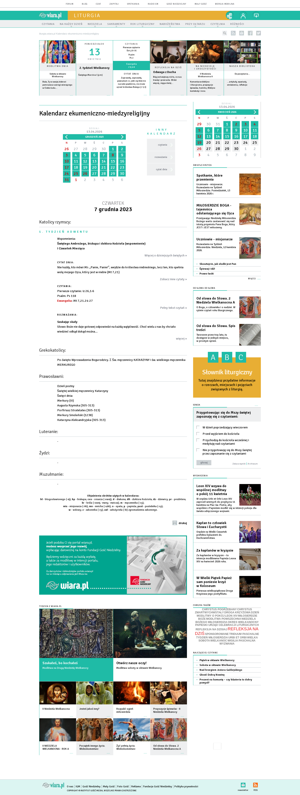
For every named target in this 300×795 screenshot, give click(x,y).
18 (76, 167)
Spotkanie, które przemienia (209, 177)
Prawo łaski (206, 273)
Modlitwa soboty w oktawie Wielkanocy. (139, 668)
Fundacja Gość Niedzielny (157, 786)
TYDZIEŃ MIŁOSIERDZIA (212, 637)
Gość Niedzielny (176, 4)
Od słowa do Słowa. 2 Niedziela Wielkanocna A (215, 300)
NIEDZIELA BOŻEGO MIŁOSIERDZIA (225, 620)
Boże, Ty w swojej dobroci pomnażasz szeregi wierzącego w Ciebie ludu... (57, 84)
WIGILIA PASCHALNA (241, 640)
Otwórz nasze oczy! (131, 663)
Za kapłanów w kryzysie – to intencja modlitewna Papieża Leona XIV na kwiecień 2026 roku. (216, 558)
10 (66, 161)
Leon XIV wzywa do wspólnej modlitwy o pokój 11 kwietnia (211, 490)
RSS (255, 784)
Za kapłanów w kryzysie (214, 550)
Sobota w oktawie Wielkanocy (57, 75)
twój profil (243, 15)
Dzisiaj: (94, 130)
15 (113, 161)
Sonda (196, 405)
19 (85, 167)
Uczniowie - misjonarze (214, 239)
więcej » (57, 97)
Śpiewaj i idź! (207, 268)
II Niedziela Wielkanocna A (205, 75)
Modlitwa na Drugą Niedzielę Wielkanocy (65, 668)
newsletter (241, 33)
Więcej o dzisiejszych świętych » (166, 255)
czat (98, 4)
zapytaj (114, 4)
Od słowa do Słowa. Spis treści (215, 328)
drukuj (183, 523)
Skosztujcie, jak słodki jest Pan (217, 264)
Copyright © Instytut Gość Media (85, 790)
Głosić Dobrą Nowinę (212, 674)
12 (85, 161)
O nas (70, 786)
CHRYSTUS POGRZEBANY (219, 609)
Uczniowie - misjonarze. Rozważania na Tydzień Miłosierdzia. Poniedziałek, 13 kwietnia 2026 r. (213, 189)
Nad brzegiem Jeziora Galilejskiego (220, 670)
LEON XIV (231, 615)
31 (66, 179)
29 (94, 148)
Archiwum (253, 463)
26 (66, 148)
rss (233, 33)
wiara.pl (53, 15)
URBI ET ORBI (237, 637)
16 (122, 161)
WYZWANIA (227, 643)
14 (103, 161)
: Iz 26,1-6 (75, 291)
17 (66, 167)
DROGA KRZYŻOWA (237, 612)
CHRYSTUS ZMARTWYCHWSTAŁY (223, 611)
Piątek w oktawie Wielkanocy (216, 660)
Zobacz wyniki (239, 463)
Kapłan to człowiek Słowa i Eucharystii (211, 525)
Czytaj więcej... (168, 97)
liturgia (87, 15)
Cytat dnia (131, 74)
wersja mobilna (224, 4)
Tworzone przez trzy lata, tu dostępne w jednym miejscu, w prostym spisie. (212, 338)
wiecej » (94, 97)
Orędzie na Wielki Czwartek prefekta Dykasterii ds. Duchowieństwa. (211, 535)
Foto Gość (123, 786)
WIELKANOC (218, 640)
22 (113, 167)
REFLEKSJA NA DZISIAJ (211, 629)
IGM (78, 786)
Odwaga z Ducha (164, 72)
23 (122, 167)
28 (85, 148)
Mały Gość (201, 4)
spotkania (133, 4)
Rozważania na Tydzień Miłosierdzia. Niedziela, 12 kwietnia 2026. (216, 247)
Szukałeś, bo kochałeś (60, 663)
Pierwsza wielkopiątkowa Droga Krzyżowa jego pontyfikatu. (214, 592)
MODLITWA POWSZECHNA (223, 618)
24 (66, 173)
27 (76, 148)
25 (76, 173)
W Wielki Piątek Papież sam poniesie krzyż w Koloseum (214, 582)
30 (103, 148)
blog (85, 4)
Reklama (136, 786)
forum (69, 4)
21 (103, 167)
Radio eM (153, 4)
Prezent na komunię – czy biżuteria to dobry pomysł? (225, 681)
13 (94, 161)
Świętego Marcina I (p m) (90, 75)
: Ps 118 (66, 296)
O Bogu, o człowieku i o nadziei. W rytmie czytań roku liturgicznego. (215, 309)
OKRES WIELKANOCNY (243, 622)
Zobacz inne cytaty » (173, 279)
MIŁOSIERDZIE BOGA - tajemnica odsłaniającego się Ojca (215, 209)
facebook (250, 33)
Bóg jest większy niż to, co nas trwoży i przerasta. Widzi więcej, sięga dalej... (167, 80)
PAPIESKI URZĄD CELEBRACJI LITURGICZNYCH (227, 625)
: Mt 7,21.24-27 (75, 301)
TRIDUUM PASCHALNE (244, 634)
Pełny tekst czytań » (173, 308)
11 (76, 161)
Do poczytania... (242, 74)
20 (94, 167)
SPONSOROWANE (217, 634)
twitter (258, 33)
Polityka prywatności (186, 786)
